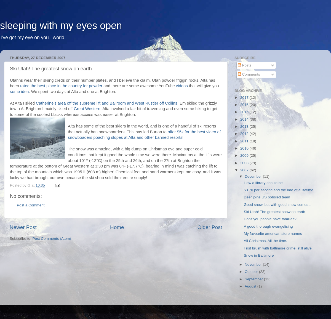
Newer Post (23, 227)
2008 (245, 163)
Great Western (87, 109)
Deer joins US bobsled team (267, 197)
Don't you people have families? (270, 219)
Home (117, 227)
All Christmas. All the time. (265, 241)
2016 (245, 105)
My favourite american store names (273, 234)
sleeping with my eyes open (61, 25)
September (254, 279)
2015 (245, 112)
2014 (245, 119)
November (254, 264)
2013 (245, 126)
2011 (245, 141)
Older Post (209, 227)
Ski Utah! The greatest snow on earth (274, 212)
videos (182, 86)
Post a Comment (31, 205)
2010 (245, 148)
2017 (245, 97)
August (251, 286)
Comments (249, 74)
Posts (245, 65)
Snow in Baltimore (259, 255)
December (254, 176)
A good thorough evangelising (268, 226)
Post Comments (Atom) (52, 238)
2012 (245, 134)
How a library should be (263, 183)
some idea (19, 91)
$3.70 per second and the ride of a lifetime (278, 190)
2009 (245, 155)
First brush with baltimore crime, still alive (278, 248)
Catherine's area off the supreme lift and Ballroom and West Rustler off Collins (106, 103)
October (252, 272)
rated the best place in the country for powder (61, 86)
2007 (245, 170)
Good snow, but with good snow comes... (277, 205)
